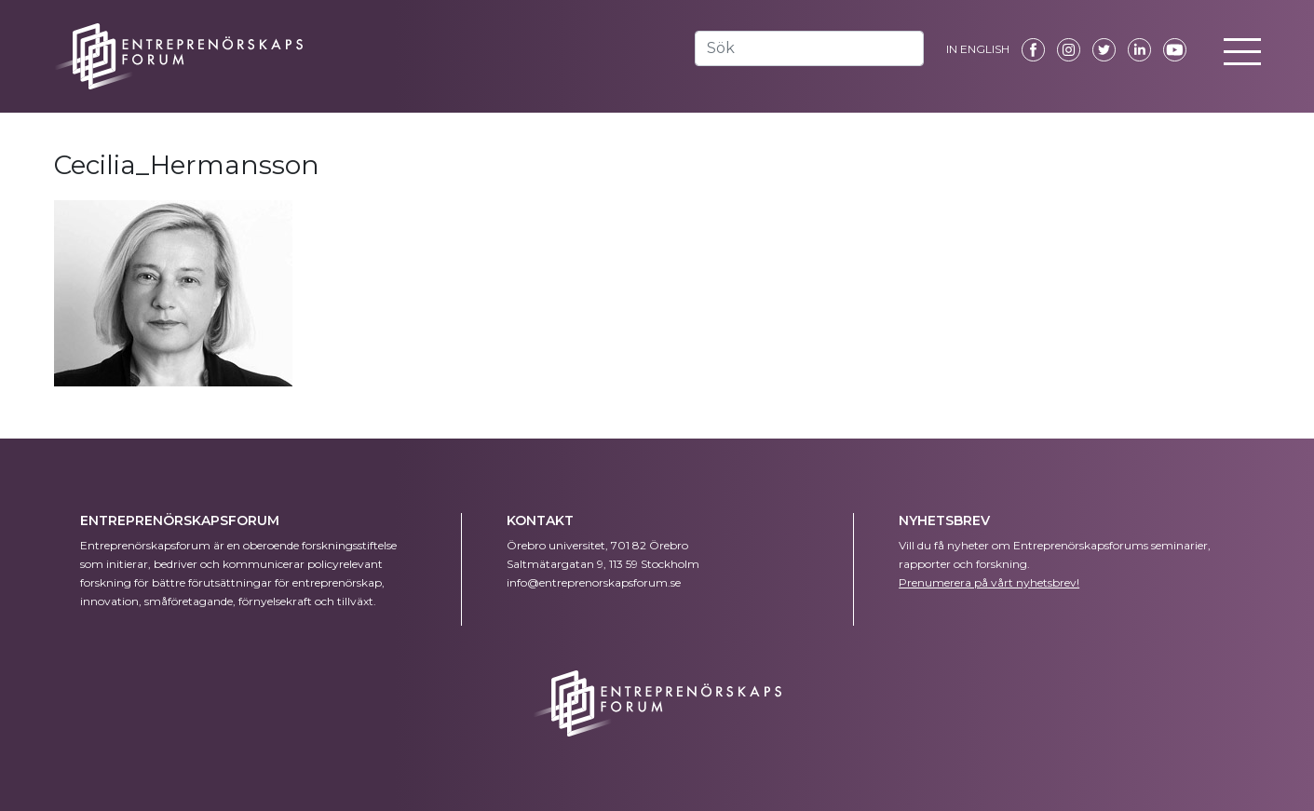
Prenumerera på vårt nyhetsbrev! (989, 582)
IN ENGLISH (977, 49)
